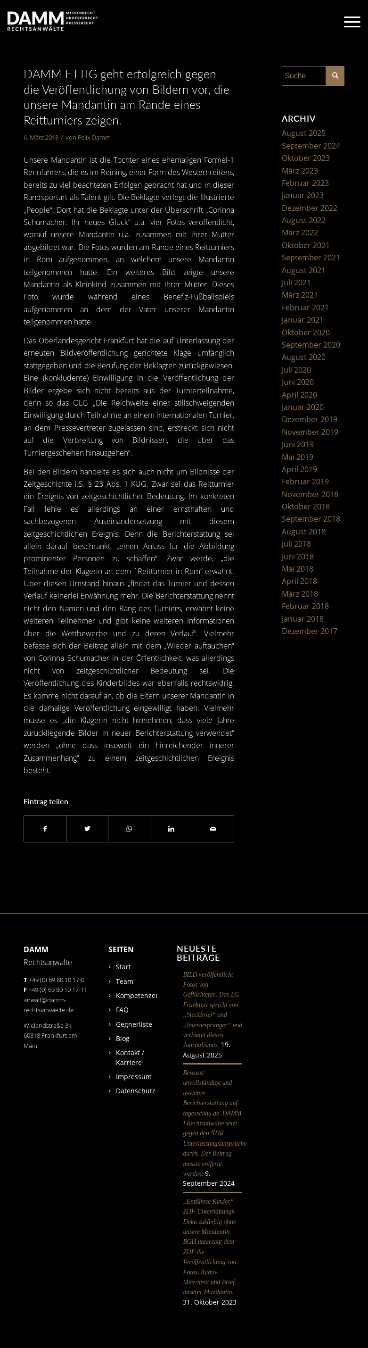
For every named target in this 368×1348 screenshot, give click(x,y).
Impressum (134, 1076)
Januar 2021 (303, 320)
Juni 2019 (298, 444)
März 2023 (300, 171)
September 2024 (311, 146)
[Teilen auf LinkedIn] (171, 828)
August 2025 (304, 133)
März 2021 (300, 295)
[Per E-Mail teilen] (213, 828)
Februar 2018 (305, 606)
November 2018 (310, 494)
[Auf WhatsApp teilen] (129, 828)
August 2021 (304, 270)
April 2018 (299, 581)
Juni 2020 (298, 382)
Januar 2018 (303, 619)
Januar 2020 (303, 407)
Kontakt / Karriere (130, 1057)
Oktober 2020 (306, 332)
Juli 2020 (296, 370)
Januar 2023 (303, 195)
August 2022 (304, 220)
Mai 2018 (297, 569)
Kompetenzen (138, 995)
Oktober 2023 (306, 158)
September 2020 (311, 345)
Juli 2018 (296, 544)
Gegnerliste (134, 1024)
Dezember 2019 (309, 419)
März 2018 (300, 594)
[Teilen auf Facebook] (45, 828)
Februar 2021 (305, 307)
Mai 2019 (297, 457)
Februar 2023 (305, 183)
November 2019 (310, 432)
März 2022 (300, 232)
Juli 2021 (296, 282)
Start (123, 966)
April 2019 (299, 469)
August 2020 (304, 357)
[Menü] (347, 21)
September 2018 (311, 519)
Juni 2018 (298, 556)
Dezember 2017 (309, 631)
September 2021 (311, 257)
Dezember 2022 (309, 208)
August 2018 (304, 531)
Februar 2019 (305, 481)
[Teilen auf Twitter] (87, 828)
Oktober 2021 (306, 245)
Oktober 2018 (306, 506)
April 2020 (299, 395)
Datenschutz (135, 1090)
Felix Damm (94, 137)
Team (124, 981)
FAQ (122, 1009)
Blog (123, 1038)
